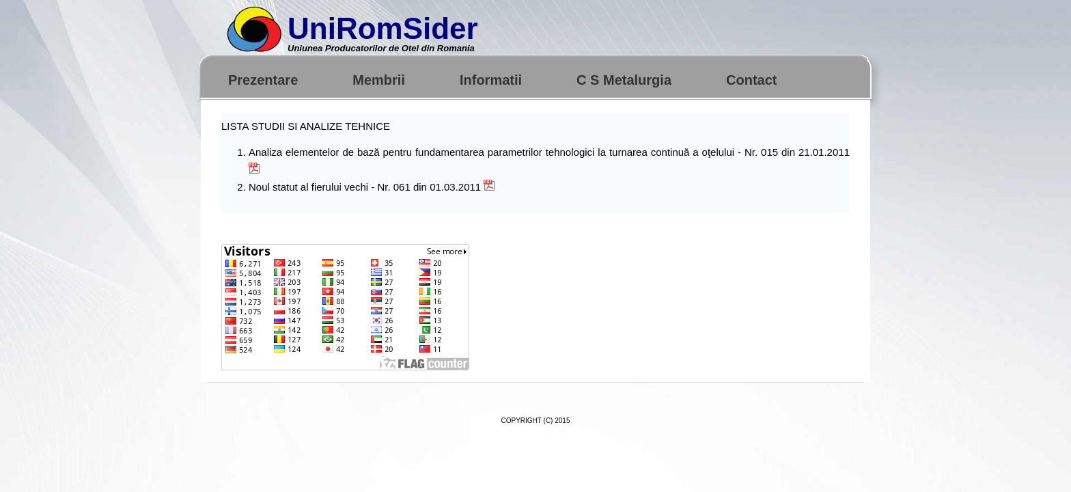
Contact (751, 79)
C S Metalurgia (623, 79)
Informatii (491, 79)
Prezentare (263, 79)
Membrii (378, 79)
